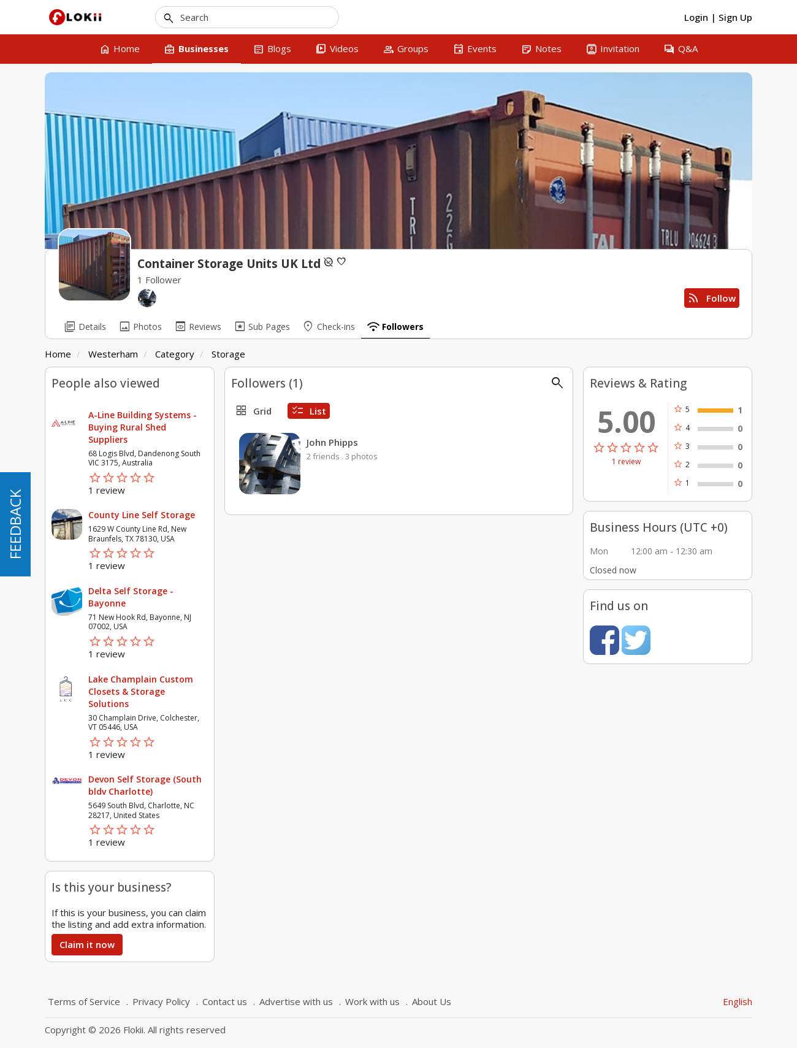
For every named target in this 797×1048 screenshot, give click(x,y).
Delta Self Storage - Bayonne (131, 597)
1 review (626, 462)
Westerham (113, 354)
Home (58, 354)
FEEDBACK (15, 524)
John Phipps (332, 442)
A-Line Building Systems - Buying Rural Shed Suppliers (142, 427)
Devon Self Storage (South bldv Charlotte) (145, 785)
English (737, 1001)
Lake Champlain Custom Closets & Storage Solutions (140, 691)
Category (174, 354)
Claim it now (87, 944)
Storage (228, 354)
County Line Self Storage (141, 515)
